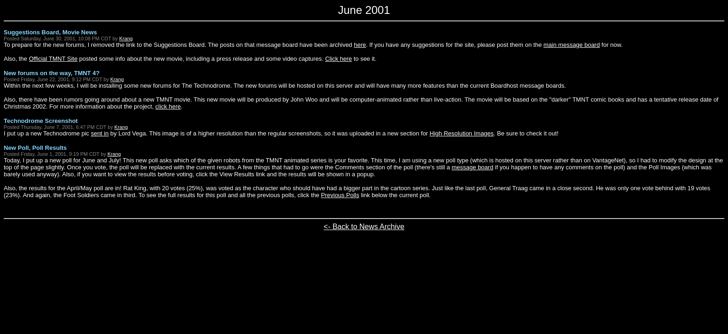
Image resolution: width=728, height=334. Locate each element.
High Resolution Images (461, 133)
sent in (100, 133)
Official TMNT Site (53, 58)
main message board (572, 44)
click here (168, 106)
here (360, 44)
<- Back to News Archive (364, 227)
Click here (338, 58)
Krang (126, 38)
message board (473, 167)
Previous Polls (340, 195)
